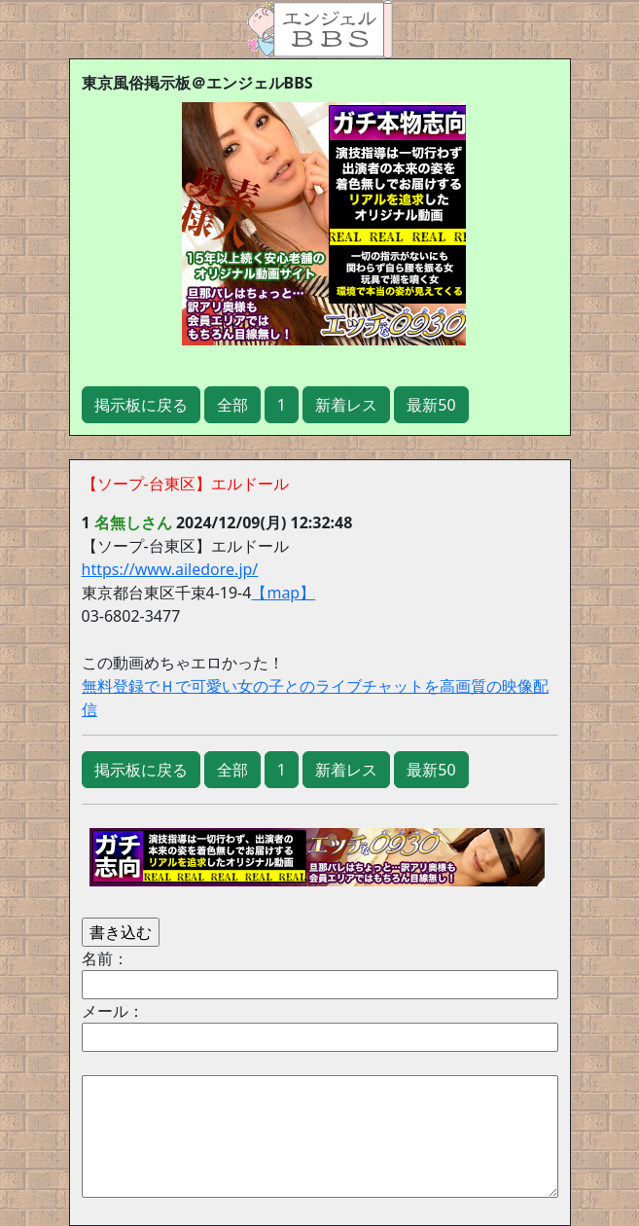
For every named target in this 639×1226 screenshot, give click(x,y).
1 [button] (281, 404)
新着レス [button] (346, 404)
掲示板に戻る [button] (141, 404)
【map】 (283, 592)
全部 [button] (232, 404)
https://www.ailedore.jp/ (170, 569)
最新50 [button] (431, 404)
